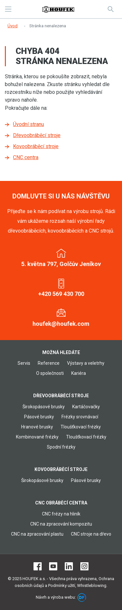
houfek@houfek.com (61, 323)
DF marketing (81, 597)
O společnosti (50, 373)
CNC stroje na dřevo (91, 534)
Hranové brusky (37, 426)
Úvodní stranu (28, 124)
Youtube (53, 566)
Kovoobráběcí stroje (36, 146)
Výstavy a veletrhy (85, 363)
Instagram (84, 566)
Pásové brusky (39, 416)
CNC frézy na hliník (61, 513)
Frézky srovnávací (79, 416)
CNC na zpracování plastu (37, 534)
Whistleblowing (91, 585)
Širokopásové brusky (43, 406)
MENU (8, 9)
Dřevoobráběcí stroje (37, 135)
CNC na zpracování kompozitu (61, 524)
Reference (49, 363)
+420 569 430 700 (61, 293)
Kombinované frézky (37, 436)
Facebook (38, 566)
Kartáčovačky (86, 406)
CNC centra (25, 157)
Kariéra (78, 373)
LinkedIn (69, 566)
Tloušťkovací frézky (81, 426)
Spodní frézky (61, 447)
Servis (24, 363)
